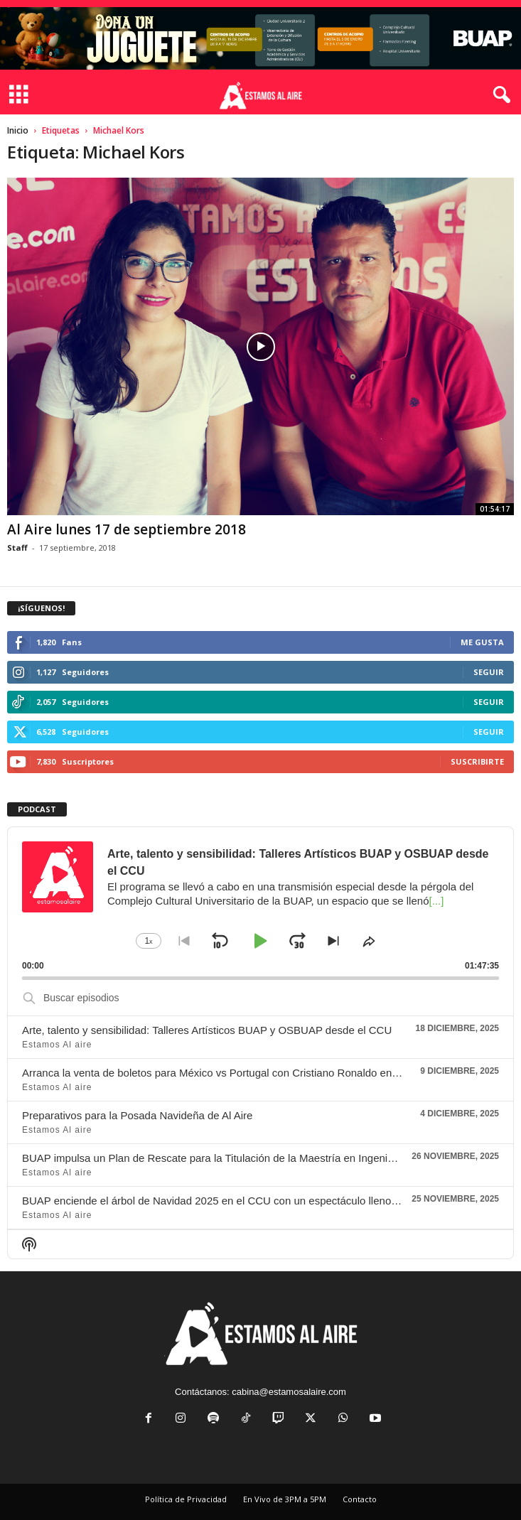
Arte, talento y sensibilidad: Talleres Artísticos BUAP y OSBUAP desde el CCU (207, 1030)
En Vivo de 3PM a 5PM (284, 1499)
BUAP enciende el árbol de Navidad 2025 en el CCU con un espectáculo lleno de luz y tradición (248, 1201)
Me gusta (482, 642)
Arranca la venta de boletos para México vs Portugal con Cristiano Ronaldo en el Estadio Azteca (249, 1073)
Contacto (360, 1499)
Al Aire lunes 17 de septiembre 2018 (126, 529)
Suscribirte (477, 761)
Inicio (17, 130)
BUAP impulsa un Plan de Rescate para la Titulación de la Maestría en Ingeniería (214, 1158)
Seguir (488, 672)
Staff (17, 547)
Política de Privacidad (186, 1499)
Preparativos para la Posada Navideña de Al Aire (137, 1115)
